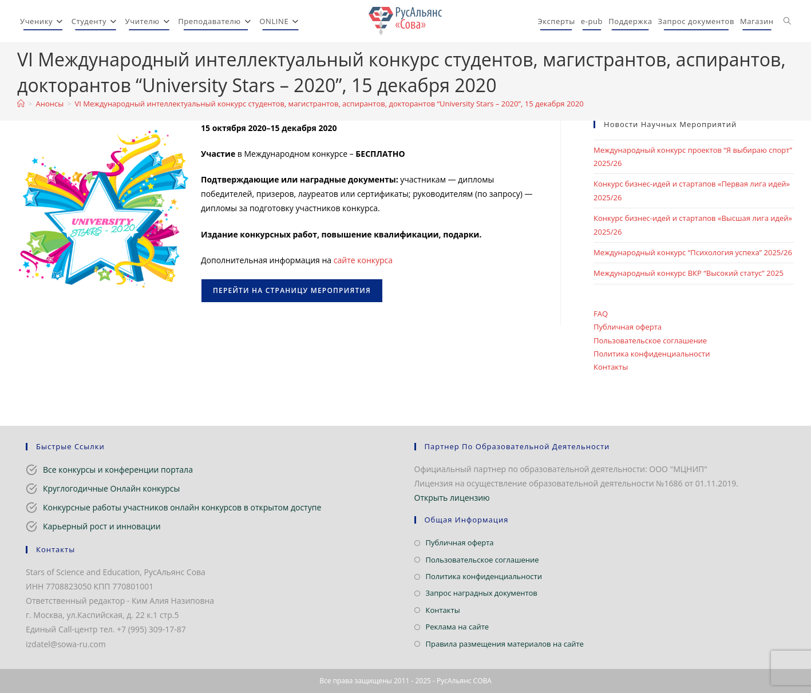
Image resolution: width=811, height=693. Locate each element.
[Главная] (21, 103)
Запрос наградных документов (481, 593)
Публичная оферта (628, 327)
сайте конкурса (363, 260)
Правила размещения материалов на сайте (505, 644)
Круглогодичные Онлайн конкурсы (111, 488)
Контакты (611, 367)
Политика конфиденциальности (652, 354)
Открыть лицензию (452, 497)
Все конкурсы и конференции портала (118, 469)
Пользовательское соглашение (650, 340)
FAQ (601, 313)
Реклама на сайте (457, 626)
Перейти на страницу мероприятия (292, 290)
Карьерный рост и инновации (102, 526)
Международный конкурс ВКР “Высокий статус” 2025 (689, 273)
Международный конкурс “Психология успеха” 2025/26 (693, 252)
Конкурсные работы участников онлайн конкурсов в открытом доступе (182, 507)
